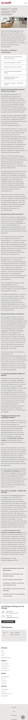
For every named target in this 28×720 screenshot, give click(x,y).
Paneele (3, 653)
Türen (2, 655)
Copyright (14, 707)
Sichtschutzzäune (5, 666)
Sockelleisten (4, 681)
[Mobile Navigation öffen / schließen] (25, 3)
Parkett (5, 497)
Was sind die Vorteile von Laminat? (12, 67)
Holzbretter (3, 683)
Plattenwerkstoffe (5, 676)
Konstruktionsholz (5, 670)
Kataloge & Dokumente (6, 693)
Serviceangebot (4, 689)
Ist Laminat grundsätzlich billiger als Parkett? (13, 72)
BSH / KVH (3, 678)
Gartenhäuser (4, 668)
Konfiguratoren (4, 695)
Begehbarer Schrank (5, 657)
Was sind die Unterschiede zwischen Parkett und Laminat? (13, 57)
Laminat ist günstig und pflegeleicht (13, 579)
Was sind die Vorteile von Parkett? (12, 62)
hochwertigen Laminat (17, 495)
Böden (2, 651)
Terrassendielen (4, 663)
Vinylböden (4, 331)
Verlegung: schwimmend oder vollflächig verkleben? (11, 77)
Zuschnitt (3, 691)
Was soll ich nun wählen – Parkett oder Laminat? (13, 83)
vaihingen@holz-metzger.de (12, 617)
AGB (14, 711)
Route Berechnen (8, 621)
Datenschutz (14, 715)
